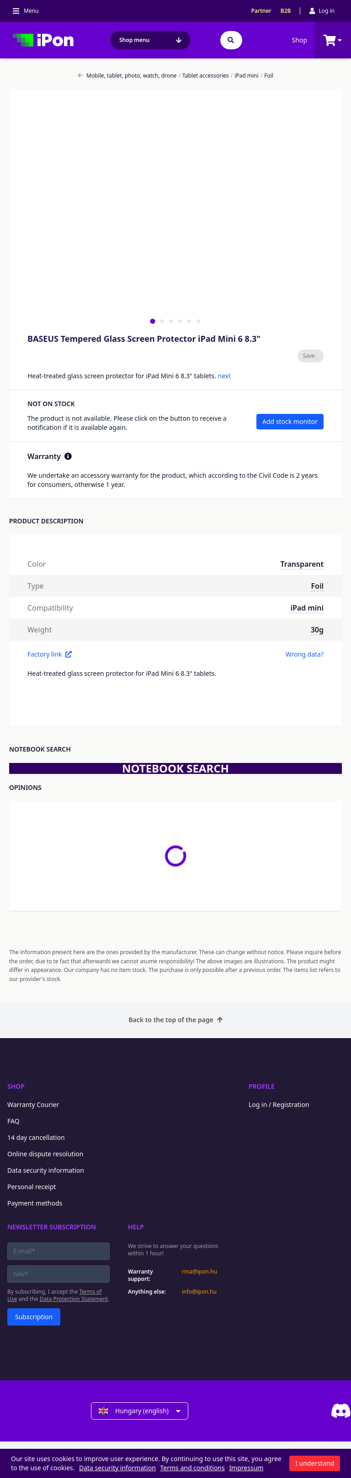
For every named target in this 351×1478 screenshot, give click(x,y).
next (224, 375)
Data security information (45, 1170)
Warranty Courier (33, 1104)
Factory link (49, 654)
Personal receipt (31, 1186)
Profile (262, 1086)
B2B (286, 11)
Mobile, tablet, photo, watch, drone (127, 75)
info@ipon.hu (199, 1291)
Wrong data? (305, 654)
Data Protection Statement (74, 1299)
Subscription (34, 1316)
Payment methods (34, 1203)
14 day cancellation (36, 1137)
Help (136, 1226)
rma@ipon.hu (199, 1271)
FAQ (13, 1121)
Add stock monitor (290, 421)
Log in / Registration (279, 1104)
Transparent (302, 564)
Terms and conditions (192, 1467)
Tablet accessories (204, 75)
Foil (267, 75)
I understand (314, 1463)
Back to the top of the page (175, 1019)
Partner (261, 11)
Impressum (246, 1467)
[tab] (152, 321)
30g (317, 630)
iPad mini (245, 75)
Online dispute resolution (45, 1153)
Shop (299, 40)
